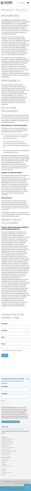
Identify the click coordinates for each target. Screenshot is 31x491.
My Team (3, 471)
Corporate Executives (6, 466)
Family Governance (6, 452)
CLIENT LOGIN (21, 2)
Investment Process (6, 444)
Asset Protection (5, 449)
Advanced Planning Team (7, 439)
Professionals (4, 461)
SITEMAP (27, 483)
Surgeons (3, 464)
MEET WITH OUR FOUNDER (10, 422)
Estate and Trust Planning (7, 447)
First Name (5, 323)
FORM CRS (25, 482)
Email (3, 337)
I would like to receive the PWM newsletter (12, 350)
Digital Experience (5, 454)
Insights (3, 474)
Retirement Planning (6, 441)
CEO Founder (4, 459)
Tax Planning (4, 446)
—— (2, 467)
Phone (3, 344)
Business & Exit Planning (7, 442)
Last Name (4, 330)
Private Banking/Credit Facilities (9, 451)
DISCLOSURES (17, 482)
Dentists (3, 462)
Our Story (3, 469)
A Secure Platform (6, 472)
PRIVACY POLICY (18, 483)
